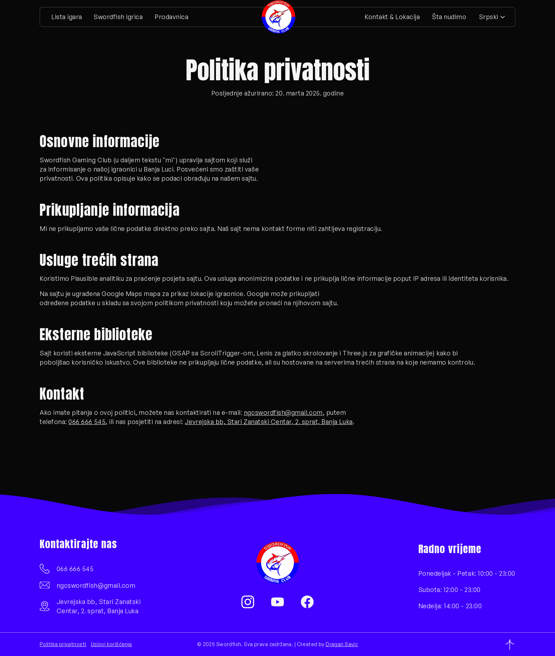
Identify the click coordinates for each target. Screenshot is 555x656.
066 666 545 (86, 421)
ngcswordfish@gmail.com (283, 412)
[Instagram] (247, 602)
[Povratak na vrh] (509, 644)
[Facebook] (307, 602)
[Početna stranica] (278, 17)
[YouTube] (277, 602)
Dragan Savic (342, 644)
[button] (492, 17)
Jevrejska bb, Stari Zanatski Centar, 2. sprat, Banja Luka (269, 421)
